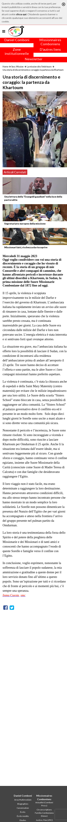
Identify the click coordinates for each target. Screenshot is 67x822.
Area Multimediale (22, 799)
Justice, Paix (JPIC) (44, 820)
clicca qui (21, 14)
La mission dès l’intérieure (39, 66)
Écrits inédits (23, 816)
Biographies (22, 804)
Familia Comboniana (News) (44, 814)
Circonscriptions (44, 809)
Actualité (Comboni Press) (44, 804)
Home (5, 66)
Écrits (22, 812)
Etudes (23, 820)
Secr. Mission (17, 66)
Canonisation (23, 808)
